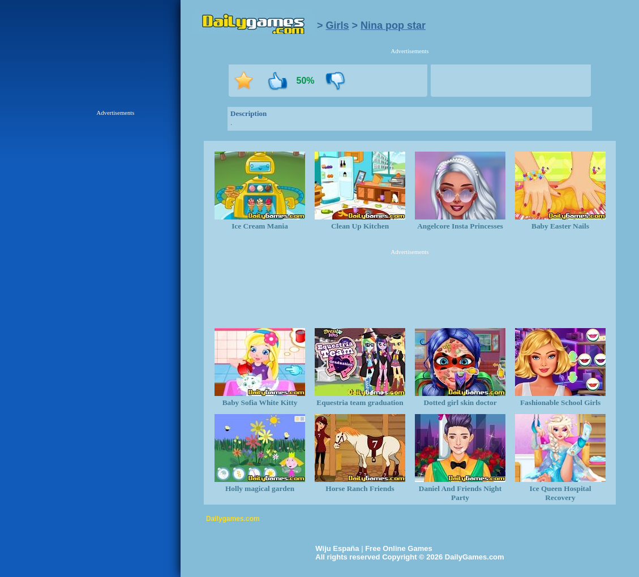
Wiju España (337, 548)
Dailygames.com (233, 519)
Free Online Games (398, 548)
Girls (337, 25)
